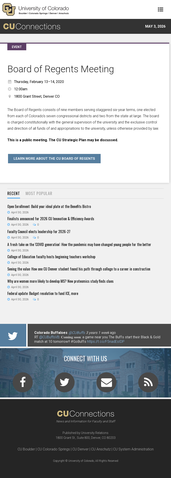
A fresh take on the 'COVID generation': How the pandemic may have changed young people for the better (79, 244)
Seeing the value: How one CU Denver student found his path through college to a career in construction (78, 269)
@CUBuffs (77, 333)
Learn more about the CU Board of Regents (54, 159)
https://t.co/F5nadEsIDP (105, 341)
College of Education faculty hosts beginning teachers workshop (51, 256)
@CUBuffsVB (49, 337)
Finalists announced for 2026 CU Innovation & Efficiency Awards (50, 218)
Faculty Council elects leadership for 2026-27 (38, 231)
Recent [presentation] (13, 193)
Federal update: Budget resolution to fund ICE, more (42, 293)
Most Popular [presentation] (39, 193)
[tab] (13, 193)
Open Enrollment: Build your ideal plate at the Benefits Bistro (49, 206)
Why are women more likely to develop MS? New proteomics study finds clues (60, 281)
